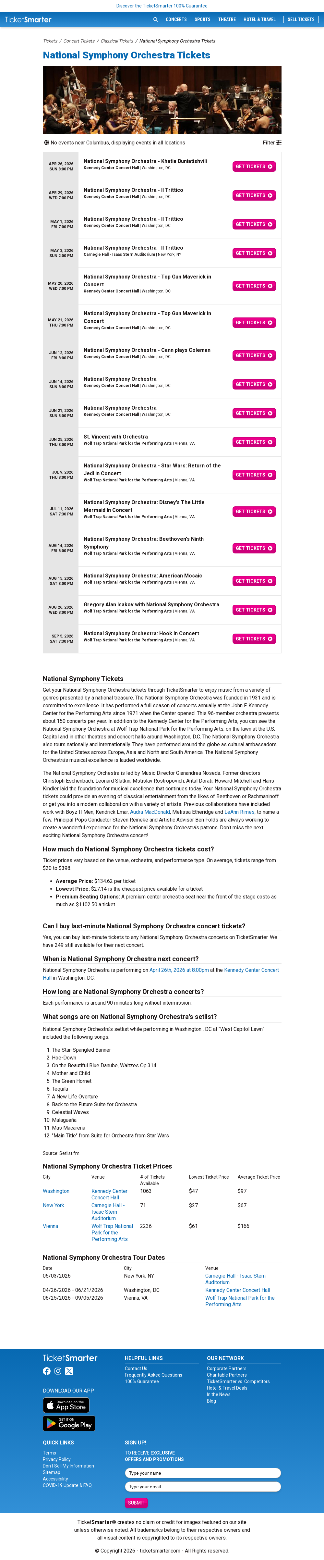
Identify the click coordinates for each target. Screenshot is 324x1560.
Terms (49, 1452)
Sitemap (51, 1472)
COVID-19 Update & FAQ (67, 1485)
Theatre (227, 19)
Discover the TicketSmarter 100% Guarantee (162, 5)
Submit (136, 1502)
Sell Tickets (301, 19)
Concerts (176, 19)
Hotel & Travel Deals (227, 1388)
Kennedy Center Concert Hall (109, 1194)
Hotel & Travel (260, 19)
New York (53, 1205)
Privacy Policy (57, 1459)
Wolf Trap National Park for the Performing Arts (112, 1232)
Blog (211, 1401)
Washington (56, 1191)
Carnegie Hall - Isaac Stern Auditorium (108, 1211)
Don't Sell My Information (68, 1465)
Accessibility (55, 1478)
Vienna (50, 1226)
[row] (162, 166)
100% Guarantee (142, 1381)
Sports (202, 19)
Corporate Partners (226, 1368)
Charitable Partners (227, 1375)
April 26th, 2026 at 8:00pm (179, 970)
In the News (219, 1394)
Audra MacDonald (150, 812)
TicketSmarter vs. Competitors (238, 1381)
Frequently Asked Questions (153, 1375)
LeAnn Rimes (239, 812)
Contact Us (136, 1368)
